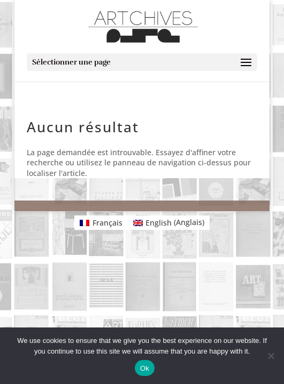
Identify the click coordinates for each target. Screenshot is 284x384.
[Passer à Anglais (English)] (169, 222)
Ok (144, 368)
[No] (270, 355)
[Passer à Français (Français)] (101, 222)
